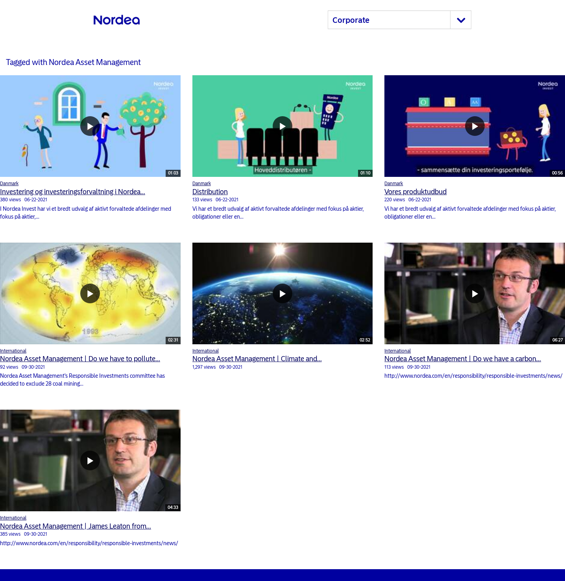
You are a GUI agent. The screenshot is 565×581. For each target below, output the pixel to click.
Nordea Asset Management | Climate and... (257, 359)
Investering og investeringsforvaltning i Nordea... (72, 191)
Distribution (210, 191)
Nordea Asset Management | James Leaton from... (75, 526)
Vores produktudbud (415, 191)
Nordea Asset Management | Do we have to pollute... (80, 359)
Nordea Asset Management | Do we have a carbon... (462, 359)
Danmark (9, 183)
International (13, 351)
